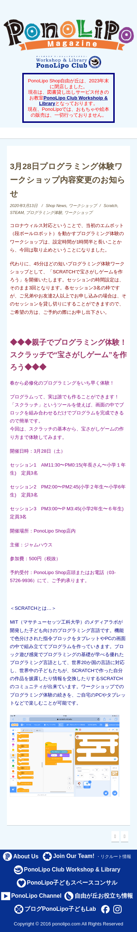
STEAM (17, 212)
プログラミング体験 (44, 212)
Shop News (56, 205)
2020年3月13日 (24, 205)
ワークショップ (83, 205)
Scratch (110, 205)
